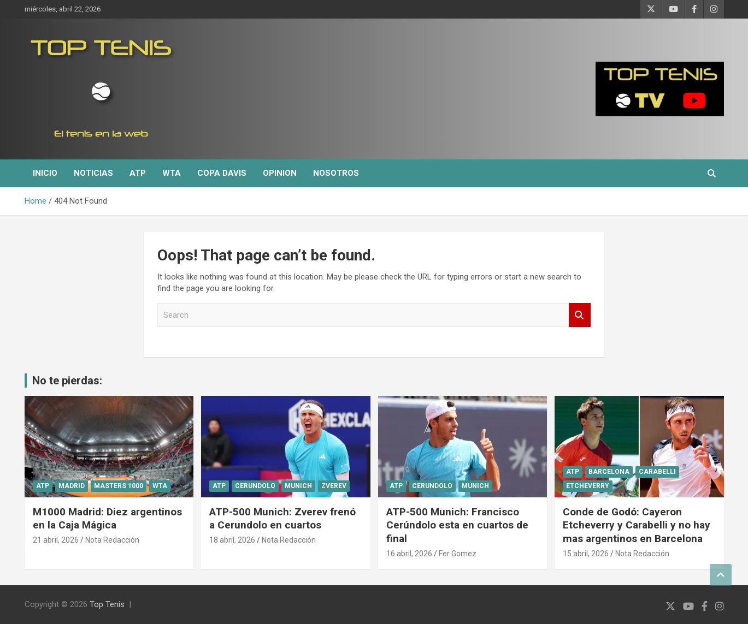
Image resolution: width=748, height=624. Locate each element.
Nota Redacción (112, 540)
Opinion (280, 173)
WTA (171, 173)
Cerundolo (255, 486)
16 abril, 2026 (409, 553)
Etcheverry (587, 486)
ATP (137, 173)
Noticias (93, 173)
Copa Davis (221, 173)
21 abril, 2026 (56, 540)
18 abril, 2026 (232, 540)
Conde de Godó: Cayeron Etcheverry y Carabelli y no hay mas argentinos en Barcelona (636, 525)
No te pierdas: (67, 380)
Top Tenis (107, 604)
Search (580, 315)
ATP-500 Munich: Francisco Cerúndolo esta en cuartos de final (457, 525)
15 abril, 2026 (586, 553)
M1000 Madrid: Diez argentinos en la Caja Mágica (107, 519)
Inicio (45, 173)
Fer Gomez (457, 553)
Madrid (71, 486)
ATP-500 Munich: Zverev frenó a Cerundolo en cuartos (282, 519)
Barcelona (608, 472)
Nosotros (336, 173)
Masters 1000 (118, 486)
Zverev (333, 486)
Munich (298, 486)
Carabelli (657, 472)
